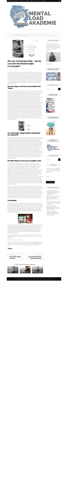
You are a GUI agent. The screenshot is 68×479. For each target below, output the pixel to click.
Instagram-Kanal (36, 243)
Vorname (48, 176)
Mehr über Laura (49, 63)
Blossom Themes (36, 278)
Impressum (39, 0)
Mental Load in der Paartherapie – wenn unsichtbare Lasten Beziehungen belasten (53, 197)
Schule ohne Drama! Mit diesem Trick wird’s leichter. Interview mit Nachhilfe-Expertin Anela (53, 192)
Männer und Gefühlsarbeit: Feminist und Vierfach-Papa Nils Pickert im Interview (12, 269)
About (35, 0)
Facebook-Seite (37, 242)
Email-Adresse (49, 172)
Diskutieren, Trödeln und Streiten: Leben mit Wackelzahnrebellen (37, 270)
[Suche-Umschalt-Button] (59, 0)
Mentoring (27, 0)
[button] (8, 248)
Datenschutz (44, 0)
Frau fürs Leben (22, 0)
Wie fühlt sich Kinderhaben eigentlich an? (23, 270)
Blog (31, 0)
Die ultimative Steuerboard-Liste (13, 0)
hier (17, 232)
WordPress (47, 278)
